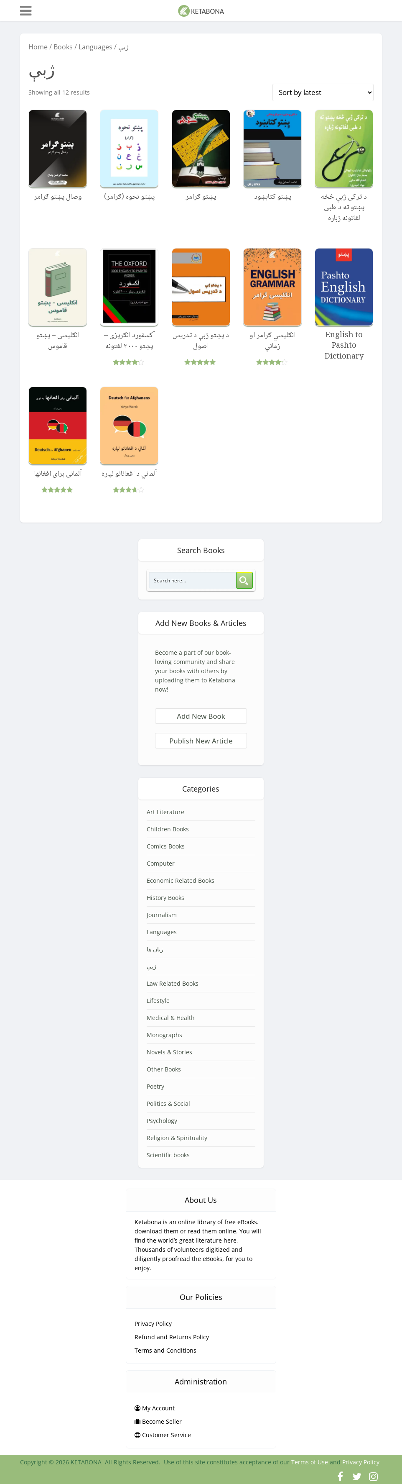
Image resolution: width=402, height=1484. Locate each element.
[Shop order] (323, 92)
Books (63, 46)
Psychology (162, 1121)
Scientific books (168, 1155)
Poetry (155, 1086)
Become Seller (158, 1421)
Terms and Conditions (165, 1350)
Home (38, 46)
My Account (155, 1408)
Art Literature (165, 812)
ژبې (151, 966)
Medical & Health (171, 1018)
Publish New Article (201, 741)
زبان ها (155, 949)
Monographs (164, 1035)
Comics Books (166, 846)
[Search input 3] (193, 580)
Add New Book (201, 716)
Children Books (168, 829)
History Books (165, 898)
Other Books (164, 1069)
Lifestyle (158, 1001)
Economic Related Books (180, 880)
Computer (161, 863)
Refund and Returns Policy (172, 1337)
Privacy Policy (153, 1324)
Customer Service (163, 1435)
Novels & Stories (169, 1052)
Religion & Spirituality (177, 1138)
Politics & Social (168, 1103)
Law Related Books (172, 983)
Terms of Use (309, 1462)
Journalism (162, 915)
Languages (95, 46)
